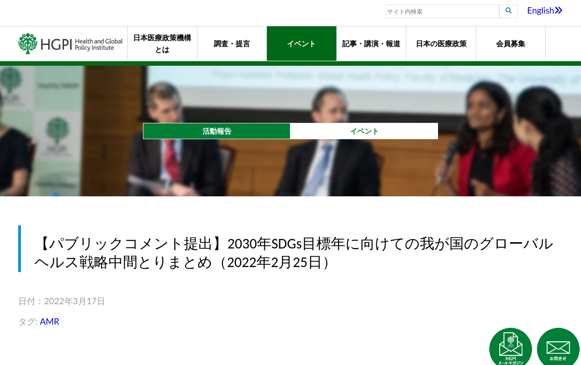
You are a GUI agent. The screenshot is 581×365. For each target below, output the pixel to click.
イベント (301, 43)
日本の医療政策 (441, 43)
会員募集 (510, 43)
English (545, 10)
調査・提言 (232, 43)
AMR (49, 321)
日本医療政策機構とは (162, 43)
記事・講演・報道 (371, 43)
